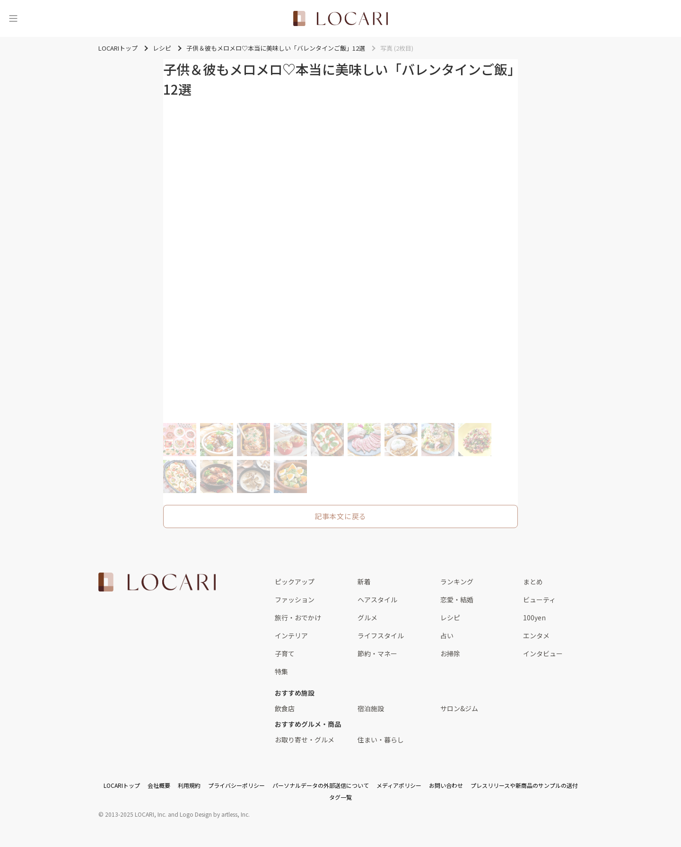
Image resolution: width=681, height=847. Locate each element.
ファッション (294, 599)
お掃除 (450, 653)
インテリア (291, 635)
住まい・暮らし (381, 739)
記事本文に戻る (340, 516)
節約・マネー (377, 653)
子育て (285, 653)
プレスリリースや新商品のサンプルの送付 (524, 785)
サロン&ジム (459, 708)
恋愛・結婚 (456, 599)
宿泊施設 (371, 708)
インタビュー (543, 653)
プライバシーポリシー (236, 785)
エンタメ (536, 635)
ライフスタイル (381, 635)
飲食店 (285, 708)
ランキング (456, 581)
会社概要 (159, 785)
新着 (364, 581)
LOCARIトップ (122, 785)
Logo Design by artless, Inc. (215, 814)
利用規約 (189, 785)
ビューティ (539, 599)
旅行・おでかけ (298, 617)
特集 (281, 671)
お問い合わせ (446, 785)
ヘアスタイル (377, 599)
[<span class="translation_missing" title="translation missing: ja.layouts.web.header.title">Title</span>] (340, 18)
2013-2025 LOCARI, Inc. (135, 814)
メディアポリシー (398, 785)
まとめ (533, 581)
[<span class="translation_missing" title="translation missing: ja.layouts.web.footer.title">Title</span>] (157, 582)
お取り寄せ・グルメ (304, 739)
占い (447, 635)
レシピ (450, 617)
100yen (534, 617)
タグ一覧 (340, 797)
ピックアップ (294, 581)
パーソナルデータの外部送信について (320, 785)
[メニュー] (13, 18)
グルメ (367, 617)
